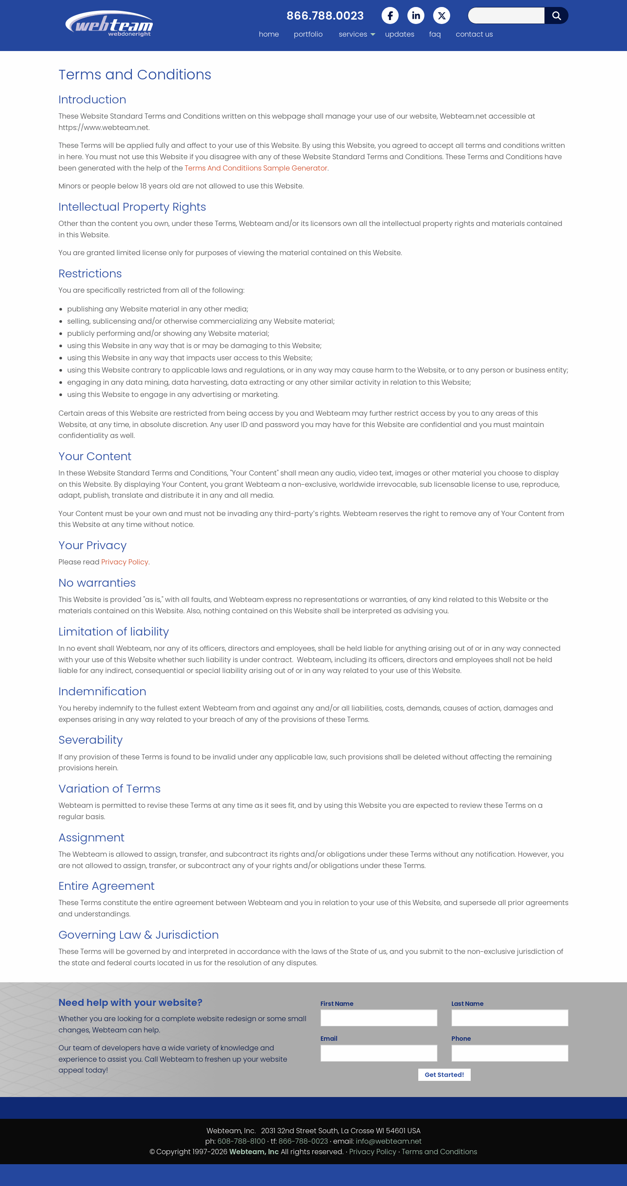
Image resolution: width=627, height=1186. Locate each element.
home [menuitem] (269, 34)
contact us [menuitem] (474, 34)
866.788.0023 (325, 16)
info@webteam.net (389, 1141)
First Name (379, 1012)
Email (379, 1047)
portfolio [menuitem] (308, 34)
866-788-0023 (303, 1141)
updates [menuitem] (399, 34)
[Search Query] (506, 15)
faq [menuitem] (435, 34)
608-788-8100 (241, 1141)
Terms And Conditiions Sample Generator (256, 168)
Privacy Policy (124, 562)
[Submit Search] (556, 15)
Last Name (509, 1012)
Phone (509, 1047)
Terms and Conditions (439, 1152)
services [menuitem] (353, 34)
